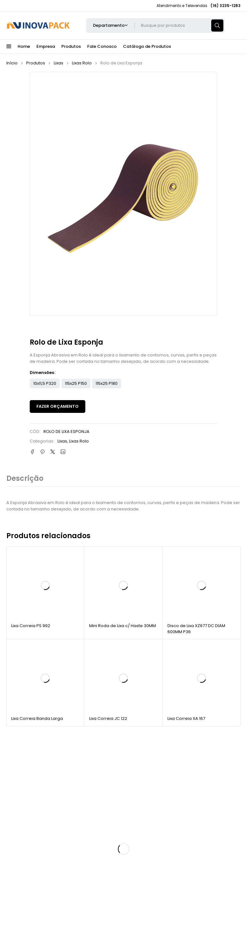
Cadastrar (212, 789)
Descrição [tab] (24, 478)
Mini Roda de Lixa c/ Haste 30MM (122, 626)
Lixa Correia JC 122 (108, 718)
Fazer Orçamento (57, 406)
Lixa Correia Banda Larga (37, 718)
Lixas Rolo (82, 63)
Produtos (35, 63)
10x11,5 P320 (44, 383)
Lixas (58, 63)
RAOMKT (197, 927)
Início (12, 63)
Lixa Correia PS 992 (30, 626)
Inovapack (44, 927)
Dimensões (42, 373)
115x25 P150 (76, 383)
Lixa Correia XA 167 (186, 718)
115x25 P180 (107, 383)
